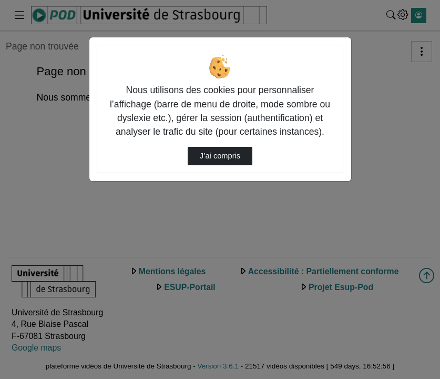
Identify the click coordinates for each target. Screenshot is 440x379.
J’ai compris (220, 156)
